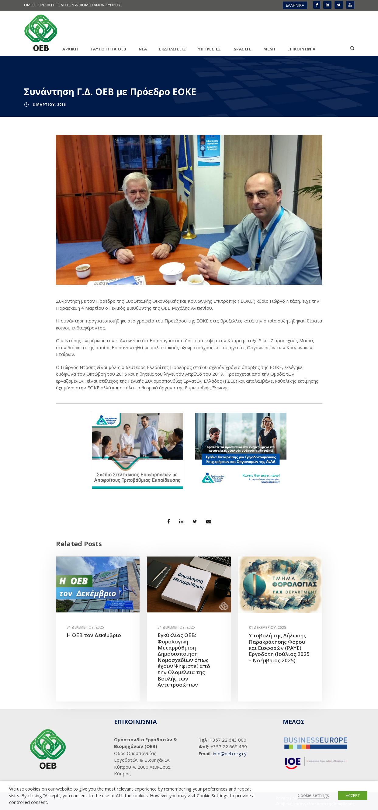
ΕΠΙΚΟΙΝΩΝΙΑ (301, 49)
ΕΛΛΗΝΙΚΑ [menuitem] (295, 5)
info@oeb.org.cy (230, 753)
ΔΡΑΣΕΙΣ (242, 49)
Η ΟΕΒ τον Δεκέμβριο (94, 635)
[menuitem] (295, 5)
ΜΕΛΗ (269, 49)
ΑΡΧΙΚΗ (70, 49)
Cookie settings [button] (313, 795)
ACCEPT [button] (353, 795)
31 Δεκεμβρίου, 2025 (85, 627)
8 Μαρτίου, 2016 (49, 104)
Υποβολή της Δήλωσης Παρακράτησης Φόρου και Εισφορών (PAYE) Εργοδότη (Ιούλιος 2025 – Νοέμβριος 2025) (279, 648)
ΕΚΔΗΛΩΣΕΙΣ (172, 49)
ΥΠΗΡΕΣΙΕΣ (209, 49)
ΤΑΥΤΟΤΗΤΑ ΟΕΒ (108, 49)
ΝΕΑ (143, 49)
